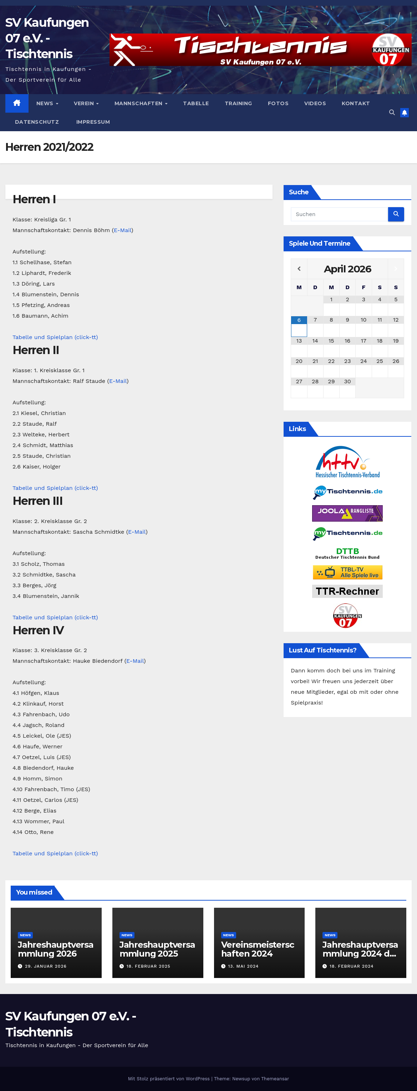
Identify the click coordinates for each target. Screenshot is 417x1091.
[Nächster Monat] (396, 268)
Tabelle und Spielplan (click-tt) (55, 337)
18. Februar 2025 (149, 966)
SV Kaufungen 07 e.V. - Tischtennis (47, 38)
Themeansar (275, 1078)
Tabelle (196, 103)
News (45, 103)
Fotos (278, 103)
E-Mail (122, 230)
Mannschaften (139, 103)
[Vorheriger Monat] (299, 268)
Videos (315, 103)
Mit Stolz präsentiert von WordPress (170, 1078)
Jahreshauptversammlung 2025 (157, 949)
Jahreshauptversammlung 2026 (55, 949)
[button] (392, 112)
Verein (85, 103)
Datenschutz (36, 122)
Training (238, 103)
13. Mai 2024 (243, 966)
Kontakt (356, 103)
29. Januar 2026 (46, 966)
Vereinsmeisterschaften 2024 (257, 949)
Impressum (92, 122)
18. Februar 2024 (351, 966)
